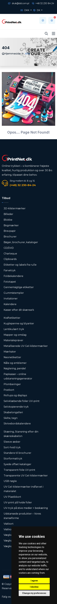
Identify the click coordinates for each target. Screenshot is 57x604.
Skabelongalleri (13, 412)
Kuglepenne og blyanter (19, 323)
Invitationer (11, 298)
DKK (25, 10)
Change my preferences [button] (34, 593)
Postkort (9, 389)
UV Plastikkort (12, 496)
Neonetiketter (12, 357)
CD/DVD (9, 247)
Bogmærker (11, 225)
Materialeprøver (13, 340)
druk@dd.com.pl (18, 3)
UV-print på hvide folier (18, 502)
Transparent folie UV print (19, 469)
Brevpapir (10, 230)
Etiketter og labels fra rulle (20, 264)
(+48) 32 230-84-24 (23, 185)
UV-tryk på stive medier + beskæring (26, 508)
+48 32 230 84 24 (43, 3)
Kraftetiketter (12, 317)
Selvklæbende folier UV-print (22, 401)
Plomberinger (12, 384)
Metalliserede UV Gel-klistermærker (26, 346)
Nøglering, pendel (15, 368)
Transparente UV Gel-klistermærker (26, 475)
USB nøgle (10, 481)
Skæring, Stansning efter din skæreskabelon (21, 434)
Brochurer (10, 236)
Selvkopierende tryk (16, 406)
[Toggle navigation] (53, 34)
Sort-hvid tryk (12, 447)
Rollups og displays (15, 395)
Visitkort (9, 523)
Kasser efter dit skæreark (19, 309)
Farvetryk (10, 270)
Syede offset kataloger (17, 464)
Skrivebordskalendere (17, 423)
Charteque (10, 253)
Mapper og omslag (15, 334)
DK (37, 10)
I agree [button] (34, 580)
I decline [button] (34, 587)
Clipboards (10, 259)
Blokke (8, 219)
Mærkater (10, 351)
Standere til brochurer (17, 452)
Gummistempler (14, 292)
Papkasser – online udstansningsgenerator (18, 376)
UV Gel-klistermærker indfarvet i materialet (23, 489)
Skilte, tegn (10, 418)
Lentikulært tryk (14, 329)
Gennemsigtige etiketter (19, 287)
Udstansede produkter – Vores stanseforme (22, 516)
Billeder (8, 214)
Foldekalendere (13, 276)
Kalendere (10, 304)
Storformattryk (13, 458)
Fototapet (10, 281)
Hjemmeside (11, 53)
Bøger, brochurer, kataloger (21, 242)
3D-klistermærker (15, 208)
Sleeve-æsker (12, 441)
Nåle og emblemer (15, 363)
